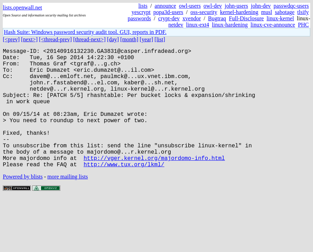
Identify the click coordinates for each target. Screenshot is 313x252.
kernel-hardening (239, 12)
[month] (129, 39)
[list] (160, 39)
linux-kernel (280, 18)
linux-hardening (230, 25)
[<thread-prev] (55, 39)
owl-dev (213, 6)
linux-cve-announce (273, 25)
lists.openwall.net (22, 7)
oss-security (203, 12)
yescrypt (140, 12)
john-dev (261, 6)
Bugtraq (217, 18)
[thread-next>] (89, 39)
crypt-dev (168, 18)
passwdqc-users (291, 6)
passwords (139, 18)
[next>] (29, 39)
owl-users (189, 6)
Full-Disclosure (246, 18)
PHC (303, 25)
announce (165, 6)
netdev (175, 25)
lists (143, 6)
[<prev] (11, 39)
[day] (113, 39)
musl (266, 12)
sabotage (284, 12)
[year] (146, 39)
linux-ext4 (197, 25)
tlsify (303, 12)
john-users (236, 6)
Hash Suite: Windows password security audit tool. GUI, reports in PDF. (85, 32)
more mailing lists (67, 203)
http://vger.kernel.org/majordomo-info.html (154, 183)
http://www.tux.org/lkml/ (123, 191)
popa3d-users (168, 12)
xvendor (192, 18)
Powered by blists (23, 203)
